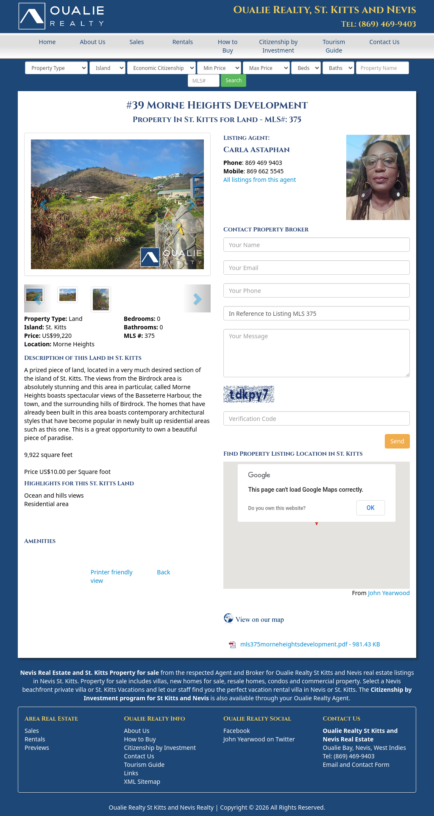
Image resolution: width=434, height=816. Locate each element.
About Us (92, 42)
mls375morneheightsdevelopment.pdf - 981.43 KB (309, 644)
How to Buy (228, 46)
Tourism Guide (334, 46)
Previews (37, 748)
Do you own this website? (277, 508)
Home (47, 42)
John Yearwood (389, 593)
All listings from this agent (259, 179)
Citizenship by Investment (278, 46)
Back (163, 572)
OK (371, 507)
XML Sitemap (142, 781)
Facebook (236, 731)
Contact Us (384, 42)
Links (131, 773)
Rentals (182, 42)
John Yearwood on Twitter (259, 739)
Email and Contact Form (356, 764)
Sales (137, 42)
